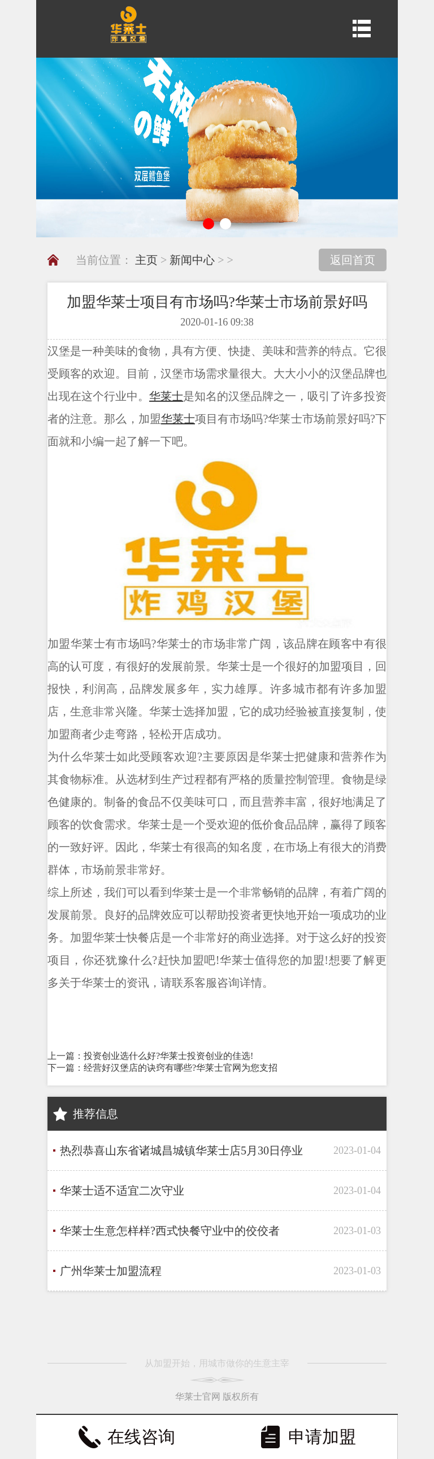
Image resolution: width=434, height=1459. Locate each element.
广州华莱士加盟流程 (111, 1271)
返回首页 (352, 260)
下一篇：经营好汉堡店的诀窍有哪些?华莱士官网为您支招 (162, 1067)
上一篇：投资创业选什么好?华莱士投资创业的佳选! (150, 1056)
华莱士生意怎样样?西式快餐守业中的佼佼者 (170, 1230)
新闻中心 (192, 260)
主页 (146, 260)
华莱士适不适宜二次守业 (122, 1190)
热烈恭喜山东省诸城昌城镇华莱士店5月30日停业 (181, 1150)
